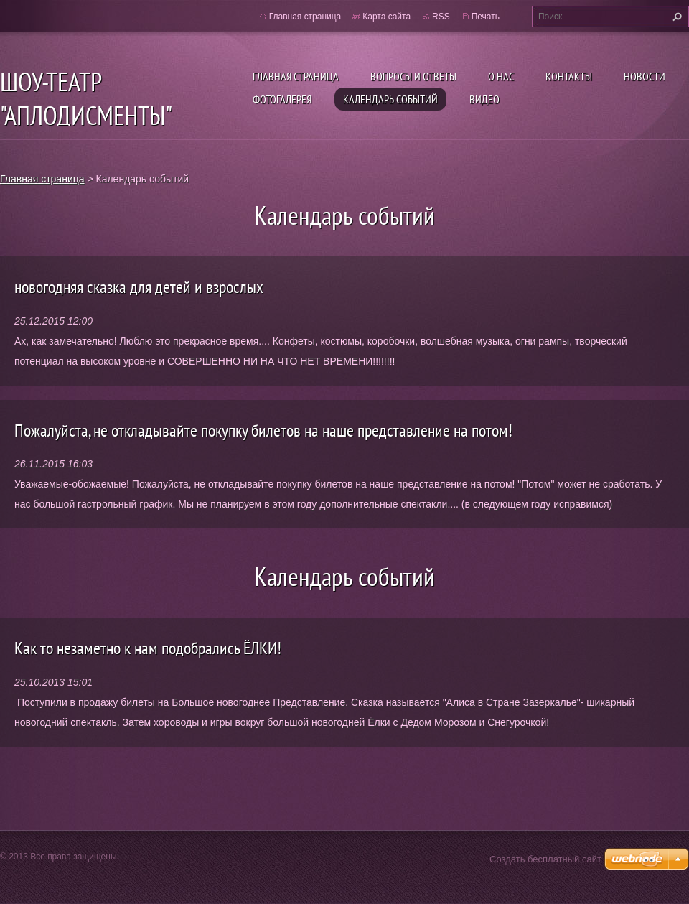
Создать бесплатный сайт (545, 859)
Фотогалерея (282, 99)
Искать (675, 16)
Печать (486, 16)
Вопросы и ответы (413, 76)
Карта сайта (386, 16)
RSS (441, 16)
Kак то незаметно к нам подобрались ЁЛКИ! (147, 648)
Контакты (568, 76)
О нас (501, 76)
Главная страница (296, 76)
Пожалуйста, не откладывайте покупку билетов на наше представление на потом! (263, 430)
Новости (644, 76)
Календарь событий (390, 99)
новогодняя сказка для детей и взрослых (138, 287)
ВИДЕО (484, 99)
